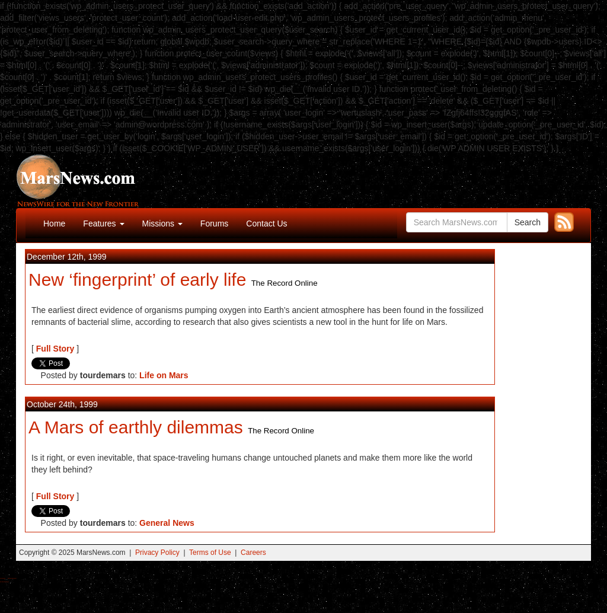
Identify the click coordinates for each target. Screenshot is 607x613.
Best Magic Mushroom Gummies (12, 578)
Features (103, 223)
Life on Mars (163, 375)
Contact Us (266, 223)
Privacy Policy (157, 552)
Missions (162, 223)
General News (166, 523)
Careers (253, 552)
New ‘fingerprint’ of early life (137, 279)
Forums (214, 223)
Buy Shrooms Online (2, 578)
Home (54, 223)
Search (528, 222)
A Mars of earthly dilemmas (135, 427)
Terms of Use (210, 552)
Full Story (55, 348)
